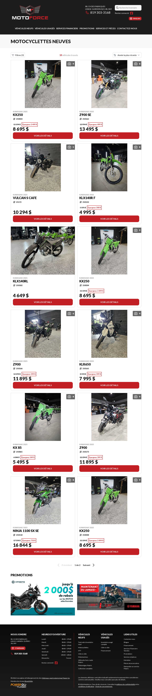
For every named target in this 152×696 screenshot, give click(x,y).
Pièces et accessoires (131, 663)
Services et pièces (106, 28)
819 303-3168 (97, 12)
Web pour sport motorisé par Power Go (56, 678)
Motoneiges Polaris (85, 665)
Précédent (64, 565)
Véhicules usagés (45, 28)
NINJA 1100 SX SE (26, 531)
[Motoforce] (30, 13)
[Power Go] (40, 685)
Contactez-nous (127, 28)
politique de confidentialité (125, 684)
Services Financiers (67, 28)
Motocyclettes (83, 648)
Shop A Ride (29, 681)
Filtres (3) (18, 55)
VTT (79, 651)
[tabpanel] (56, 648)
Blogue (126, 642)
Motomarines (83, 657)
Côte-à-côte (82, 654)
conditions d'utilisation (86, 686)
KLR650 (85, 364)
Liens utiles (130, 634)
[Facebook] (131, 13)
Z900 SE (85, 115)
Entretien (127, 660)
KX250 (18, 115)
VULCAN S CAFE (25, 198)
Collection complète (85, 669)
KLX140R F (87, 198)
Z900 (17, 364)
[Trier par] (127, 55)
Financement (105, 651)
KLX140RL (20, 281)
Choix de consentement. (104, 686)
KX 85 (17, 447)
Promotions (87, 28)
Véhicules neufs (24, 28)
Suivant (89, 565)
